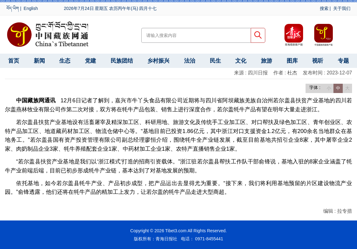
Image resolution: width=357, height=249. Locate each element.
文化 (240, 61)
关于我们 (341, 8)
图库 (292, 61)
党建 (90, 61)
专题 (343, 61)
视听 (317, 61)
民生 (215, 61)
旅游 (266, 61)
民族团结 (122, 61)
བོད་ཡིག (13, 8)
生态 (64, 61)
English (31, 8)
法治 (189, 61)
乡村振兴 (158, 61)
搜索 (324, 8)
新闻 (39, 61)
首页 (13, 61)
